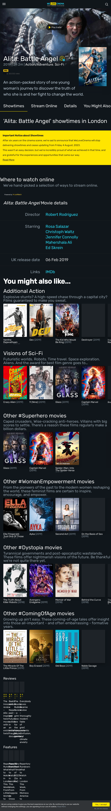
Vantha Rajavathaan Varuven (10, 342)
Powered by (13, 194)
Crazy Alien (9, 402)
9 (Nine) (33, 402)
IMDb (50, 271)
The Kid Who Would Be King (65, 341)
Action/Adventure (39, 64)
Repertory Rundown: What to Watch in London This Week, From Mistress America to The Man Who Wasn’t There (87, 747)
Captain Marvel (90, 402)
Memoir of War (63, 599)
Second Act (62, 534)
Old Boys (60, 665)
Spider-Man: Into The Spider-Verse (64, 469)
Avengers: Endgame (35, 601)
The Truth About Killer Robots (12, 601)
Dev (31, 339)
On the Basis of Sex (92, 534)
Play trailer (54, 27)
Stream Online (44, 106)
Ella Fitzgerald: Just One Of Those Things (13, 536)
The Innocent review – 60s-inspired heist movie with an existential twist (14, 705)
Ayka (32, 534)
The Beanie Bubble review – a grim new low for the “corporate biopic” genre (62, 705)
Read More (61, 807)
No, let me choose (101, 809)
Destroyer (87, 339)
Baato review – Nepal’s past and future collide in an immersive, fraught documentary (38, 705)
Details (70, 106)
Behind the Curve (91, 599)
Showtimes (13, 106)
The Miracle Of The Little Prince (13, 667)
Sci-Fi (59, 64)
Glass (58, 402)
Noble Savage (89, 665)
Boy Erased (36, 665)
